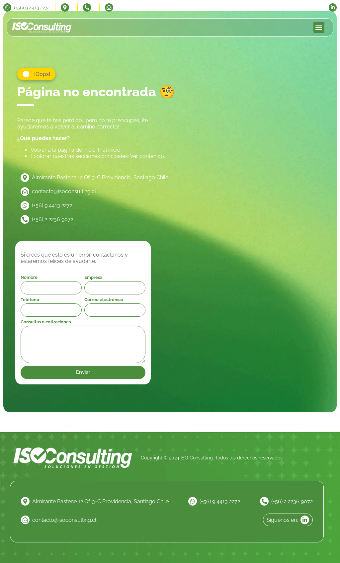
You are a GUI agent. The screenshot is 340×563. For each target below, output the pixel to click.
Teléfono (30, 299)
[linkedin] (331, 7)
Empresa (93, 277)
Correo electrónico (103, 299)
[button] (318, 27)
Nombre (29, 277)
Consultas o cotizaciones (46, 321)
